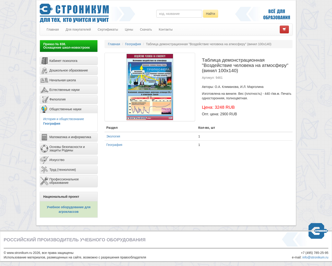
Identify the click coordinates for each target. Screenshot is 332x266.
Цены (129, 29)
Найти (210, 14)
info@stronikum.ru (315, 257)
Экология (113, 136)
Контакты (166, 29)
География (51, 123)
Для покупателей (78, 29)
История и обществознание (63, 119)
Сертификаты (108, 29)
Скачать (146, 29)
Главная (53, 29)
